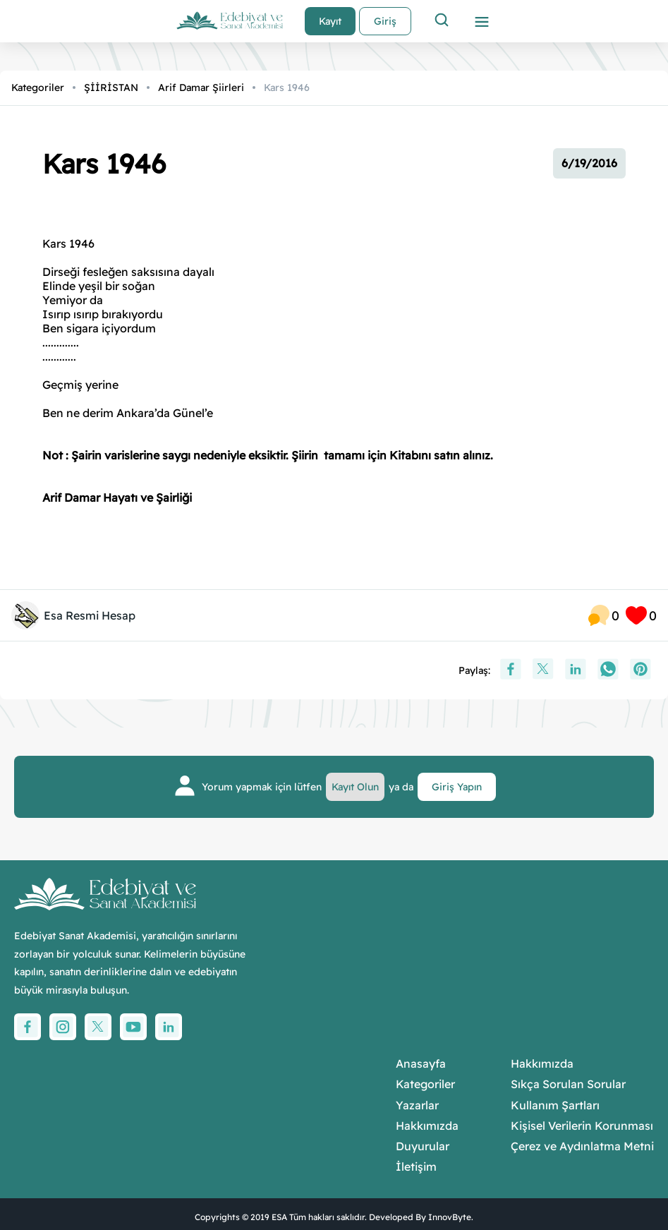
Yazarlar (417, 1105)
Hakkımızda (427, 1126)
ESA (279, 1217)
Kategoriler (37, 88)
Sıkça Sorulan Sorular (568, 1084)
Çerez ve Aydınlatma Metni (582, 1146)
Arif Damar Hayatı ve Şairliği (117, 497)
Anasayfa (421, 1064)
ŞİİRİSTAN (111, 88)
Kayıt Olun (355, 786)
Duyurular (422, 1146)
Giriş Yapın (457, 786)
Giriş (385, 21)
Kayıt (330, 21)
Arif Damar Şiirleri (201, 88)
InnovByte (449, 1217)
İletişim (416, 1167)
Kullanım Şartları (555, 1105)
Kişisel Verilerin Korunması (582, 1126)
